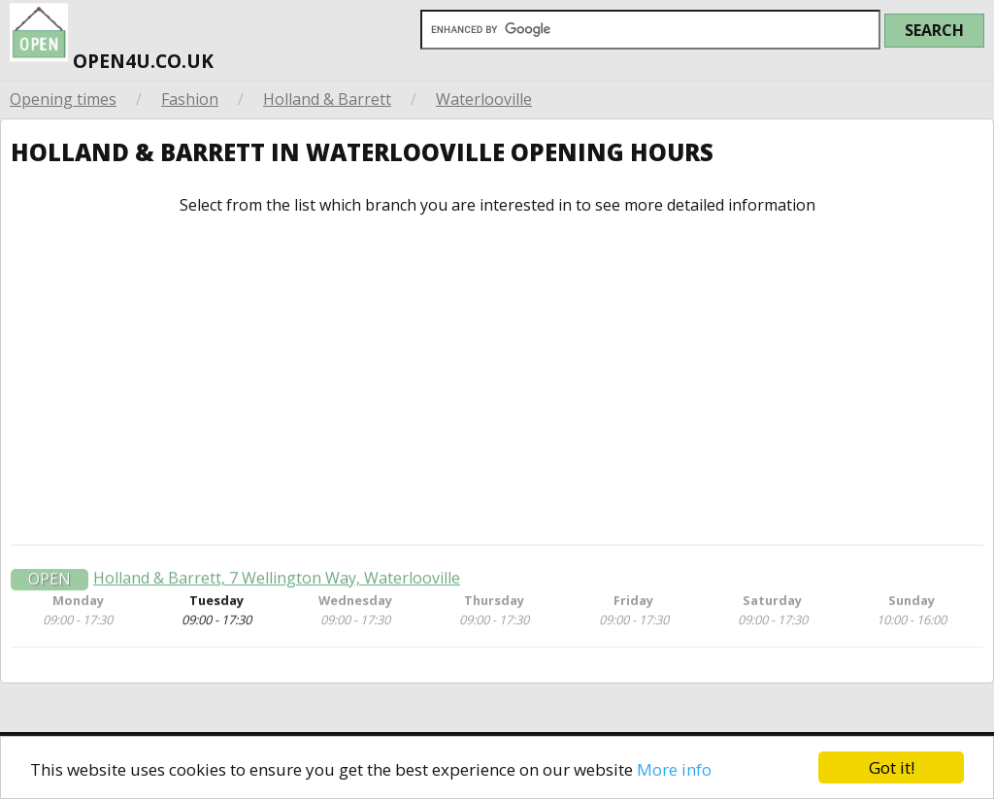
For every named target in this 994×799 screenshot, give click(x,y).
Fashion (189, 99)
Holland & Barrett (327, 99)
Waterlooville (484, 99)
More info (674, 769)
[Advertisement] (497, 380)
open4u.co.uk (112, 37)
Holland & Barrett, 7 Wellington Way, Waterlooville (276, 581)
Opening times (63, 99)
